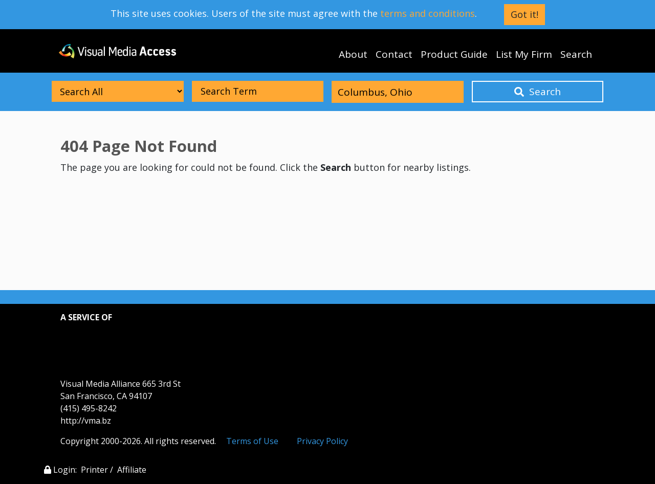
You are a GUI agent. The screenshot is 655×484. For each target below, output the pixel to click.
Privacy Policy (322, 441)
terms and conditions (427, 13)
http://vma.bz (85, 420)
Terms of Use (252, 441)
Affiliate (131, 469)
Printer (94, 469)
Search (576, 54)
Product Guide (454, 54)
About (353, 54)
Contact (394, 54)
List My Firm (524, 54)
